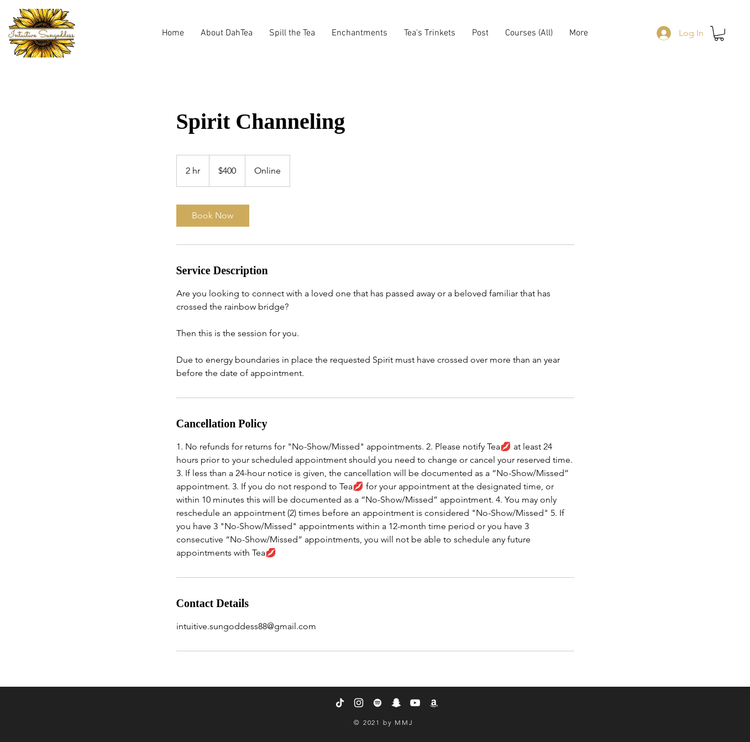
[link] (212, 216)
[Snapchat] (396, 703)
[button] (430, 33)
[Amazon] (434, 703)
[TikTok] (340, 703)
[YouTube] (415, 703)
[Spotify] (377, 703)
